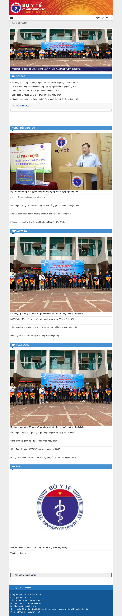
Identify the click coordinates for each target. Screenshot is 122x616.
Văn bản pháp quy (20, 106)
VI (111, 17)
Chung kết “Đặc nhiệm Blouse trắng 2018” (28, 197)
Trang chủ (16, 588)
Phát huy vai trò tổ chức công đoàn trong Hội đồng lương (34, 335)
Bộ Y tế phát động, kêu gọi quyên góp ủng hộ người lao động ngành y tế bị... (45, 87)
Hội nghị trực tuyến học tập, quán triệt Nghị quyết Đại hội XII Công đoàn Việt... (46, 99)
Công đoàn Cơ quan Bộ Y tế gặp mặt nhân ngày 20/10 (35, 91)
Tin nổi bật (18, 76)
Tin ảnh (16, 466)
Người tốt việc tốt (23, 128)
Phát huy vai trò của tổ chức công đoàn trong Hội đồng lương (38, 547)
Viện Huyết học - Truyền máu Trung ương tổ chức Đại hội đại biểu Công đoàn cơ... (46, 327)
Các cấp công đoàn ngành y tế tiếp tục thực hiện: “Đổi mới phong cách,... (42, 214)
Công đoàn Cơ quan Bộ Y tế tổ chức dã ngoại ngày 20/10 (36, 95)
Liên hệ (28, 588)
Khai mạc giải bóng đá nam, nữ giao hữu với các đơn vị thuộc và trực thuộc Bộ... (46, 69)
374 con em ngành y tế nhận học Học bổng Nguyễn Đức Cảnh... (38, 222)
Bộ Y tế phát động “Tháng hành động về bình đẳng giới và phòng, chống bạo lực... (46, 205)
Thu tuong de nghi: (18, 553)
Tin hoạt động (20, 345)
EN (107, 17)
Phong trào (19, 231)
